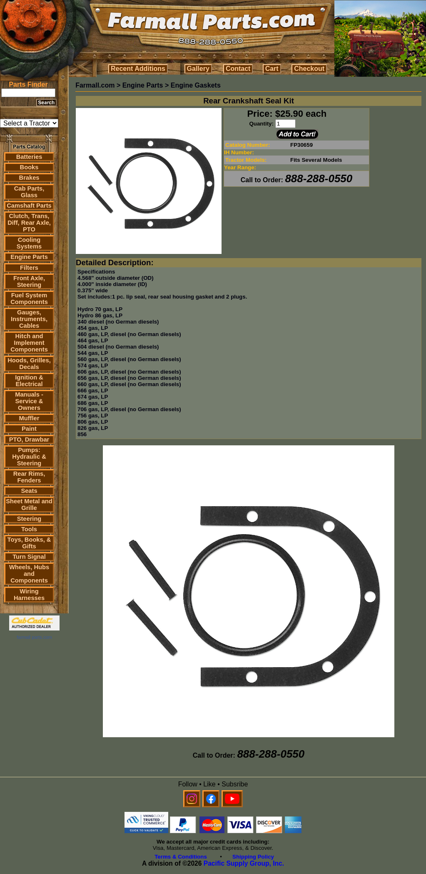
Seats (29, 490)
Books (29, 167)
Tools (29, 529)
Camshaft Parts (29, 205)
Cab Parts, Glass (29, 191)
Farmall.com (95, 85)
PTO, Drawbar (29, 439)
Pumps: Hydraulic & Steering (29, 457)
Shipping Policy (253, 857)
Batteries (29, 156)
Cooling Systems (29, 243)
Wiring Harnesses (29, 594)
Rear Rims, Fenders (29, 477)
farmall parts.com (34, 637)
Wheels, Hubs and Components (29, 574)
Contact (238, 68)
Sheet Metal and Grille (29, 504)
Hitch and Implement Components (29, 343)
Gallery (198, 68)
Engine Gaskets (196, 85)
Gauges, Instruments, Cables (29, 319)
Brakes (29, 177)
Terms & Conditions (180, 857)
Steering (29, 518)
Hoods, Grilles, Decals (28, 363)
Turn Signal (29, 556)
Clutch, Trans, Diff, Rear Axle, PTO (29, 223)
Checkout (309, 68)
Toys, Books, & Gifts (29, 543)
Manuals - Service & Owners (29, 401)
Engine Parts (29, 257)
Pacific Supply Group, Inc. (244, 863)
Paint (29, 428)
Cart (272, 68)
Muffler (29, 418)
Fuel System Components (29, 298)
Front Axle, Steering (29, 281)
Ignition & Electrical (29, 380)
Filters (29, 267)
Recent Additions (138, 68)
